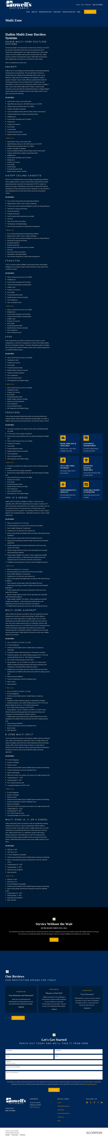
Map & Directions (35, 1107)
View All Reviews (18, 1018)
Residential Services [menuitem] (45, 12)
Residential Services (63, 1106)
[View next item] (9, 1018)
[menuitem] (7, 1135)
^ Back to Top (9, 138)
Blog (59, 1120)
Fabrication (61, 1110)
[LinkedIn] (102, 1102)
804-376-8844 (98, 5)
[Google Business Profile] (87, 1102)
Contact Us (61, 1117)
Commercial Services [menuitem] (69, 12)
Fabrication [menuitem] (57, 12)
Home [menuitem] (28, 12)
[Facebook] (94, 1102)
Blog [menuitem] (78, 12)
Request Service (90, 11)
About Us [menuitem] (34, 12)
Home (59, 1102)
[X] (98, 1102)
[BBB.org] (91, 1102)
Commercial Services (64, 1113)
